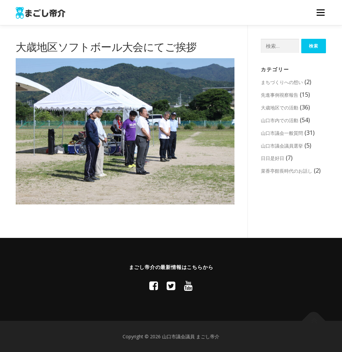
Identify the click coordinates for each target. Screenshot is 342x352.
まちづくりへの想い (282, 82)
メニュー (320, 12)
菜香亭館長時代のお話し (286, 171)
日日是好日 (272, 158)
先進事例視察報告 (279, 95)
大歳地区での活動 (279, 107)
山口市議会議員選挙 (282, 146)
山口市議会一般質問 (282, 133)
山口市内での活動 (279, 120)
